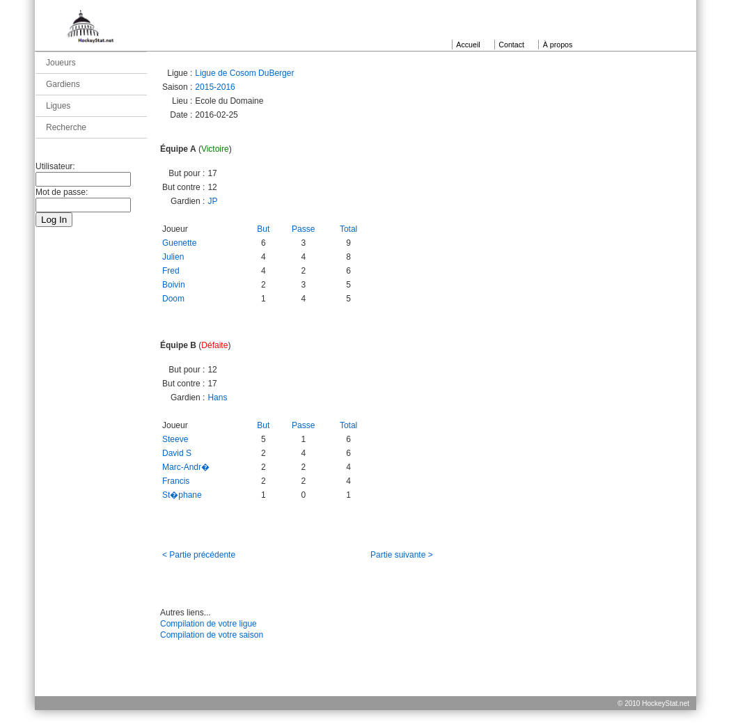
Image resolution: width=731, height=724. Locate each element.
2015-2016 (215, 87)
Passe (303, 229)
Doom (173, 299)
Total (348, 229)
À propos (558, 44)
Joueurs (61, 63)
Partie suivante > (401, 555)
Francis (175, 481)
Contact (511, 44)
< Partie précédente (198, 555)
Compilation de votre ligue (208, 624)
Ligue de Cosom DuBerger (244, 73)
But (263, 229)
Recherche (66, 127)
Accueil (468, 44)
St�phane (182, 495)
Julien (173, 257)
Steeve (175, 439)
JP (212, 201)
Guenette (179, 243)
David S (176, 453)
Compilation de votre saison (211, 635)
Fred (171, 271)
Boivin (173, 285)
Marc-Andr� (186, 467)
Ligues (58, 106)
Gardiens (63, 84)
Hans (217, 397)
